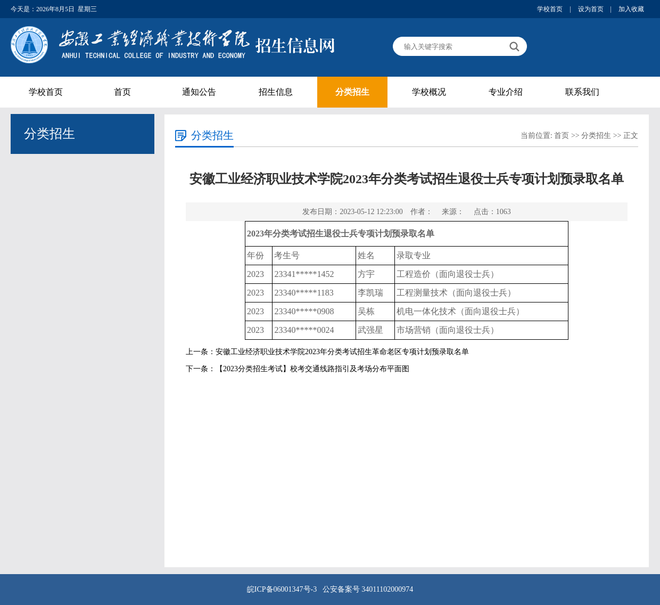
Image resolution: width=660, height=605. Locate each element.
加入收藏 (631, 9)
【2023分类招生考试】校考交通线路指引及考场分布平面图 (312, 369)
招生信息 (276, 91)
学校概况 (429, 91)
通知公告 (199, 91)
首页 (122, 91)
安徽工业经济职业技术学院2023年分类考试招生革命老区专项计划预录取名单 (342, 352)
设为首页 (591, 9)
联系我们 (582, 91)
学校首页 (550, 9)
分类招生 (352, 91)
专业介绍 (506, 91)
